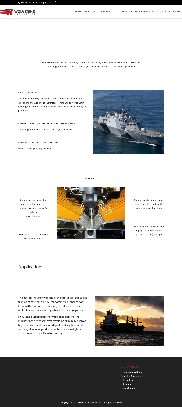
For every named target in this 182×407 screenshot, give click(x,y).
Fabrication (127, 380)
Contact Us (172, 12)
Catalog (157, 12)
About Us (90, 12)
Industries (127, 12)
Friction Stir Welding (131, 371)
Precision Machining (131, 376)
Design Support (129, 387)
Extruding (126, 383)
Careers (144, 12)
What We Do (106, 12)
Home (78, 12)
